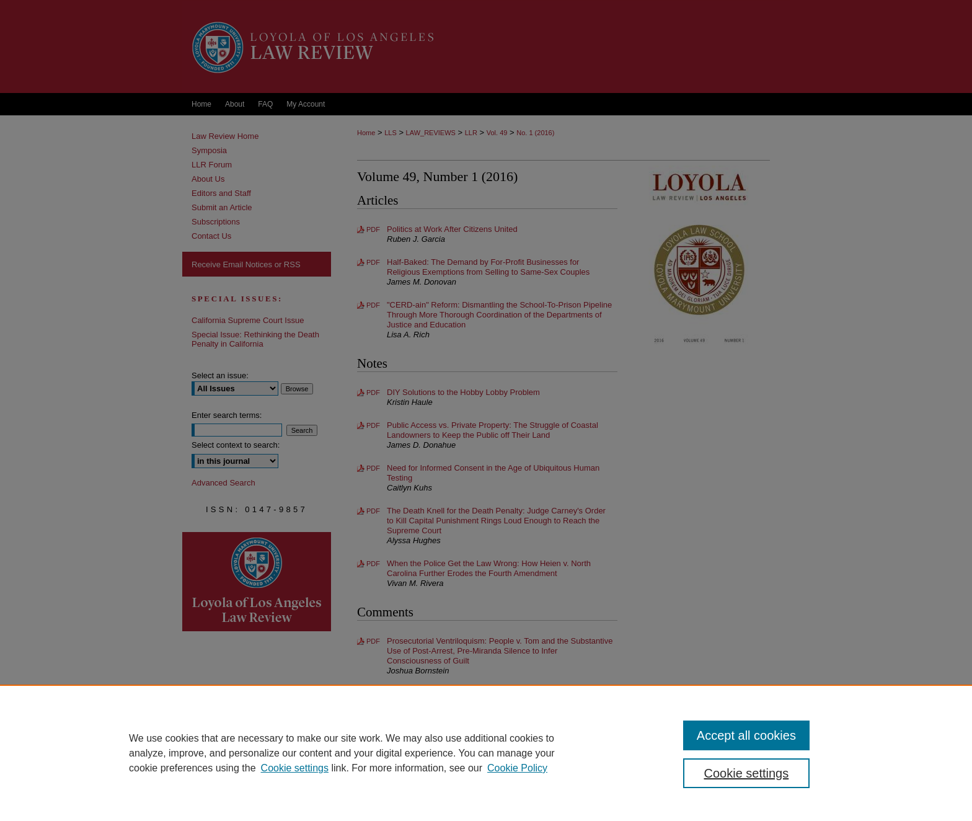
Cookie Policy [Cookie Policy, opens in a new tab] (517, 768)
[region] (486, 753)
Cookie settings (295, 768)
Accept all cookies (746, 735)
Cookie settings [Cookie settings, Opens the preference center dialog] (746, 773)
